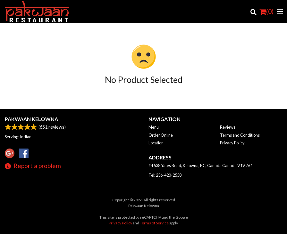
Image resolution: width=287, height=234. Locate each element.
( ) (266, 11)
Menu (153, 127)
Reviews (227, 127)
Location (156, 142)
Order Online (160, 135)
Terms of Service (154, 223)
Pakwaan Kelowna (31, 119)
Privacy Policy (232, 142)
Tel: (164, 175)
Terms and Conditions (240, 135)
